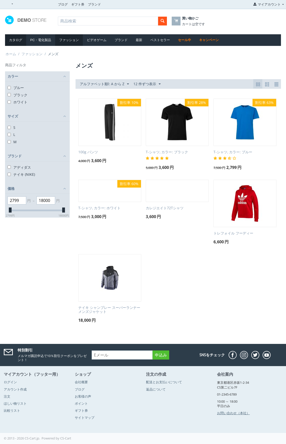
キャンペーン (209, 40)
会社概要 (81, 382)
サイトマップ (84, 417)
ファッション (69, 40)
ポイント (81, 403)
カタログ (15, 40)
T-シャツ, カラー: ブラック (167, 152)
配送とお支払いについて (164, 382)
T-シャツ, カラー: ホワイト (99, 208)
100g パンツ (88, 152)
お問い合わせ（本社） (233, 413)
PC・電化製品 (40, 40)
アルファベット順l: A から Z (104, 84)
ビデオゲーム (96, 40)
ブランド (94, 4)
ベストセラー (160, 40)
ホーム (11, 53)
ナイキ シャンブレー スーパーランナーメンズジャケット (109, 310)
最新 (139, 40)
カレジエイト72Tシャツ (165, 208)
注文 (7, 396)
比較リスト (12, 410)
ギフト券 (77, 4)
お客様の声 (83, 396)
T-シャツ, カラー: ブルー (232, 152)
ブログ (63, 4)
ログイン (10, 382)
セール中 (184, 40)
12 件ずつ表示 (147, 84)
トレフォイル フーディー (233, 233)
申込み (161, 355)
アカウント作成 (15, 389)
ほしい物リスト (15, 403)
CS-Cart (65, 438)
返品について (156, 389)
